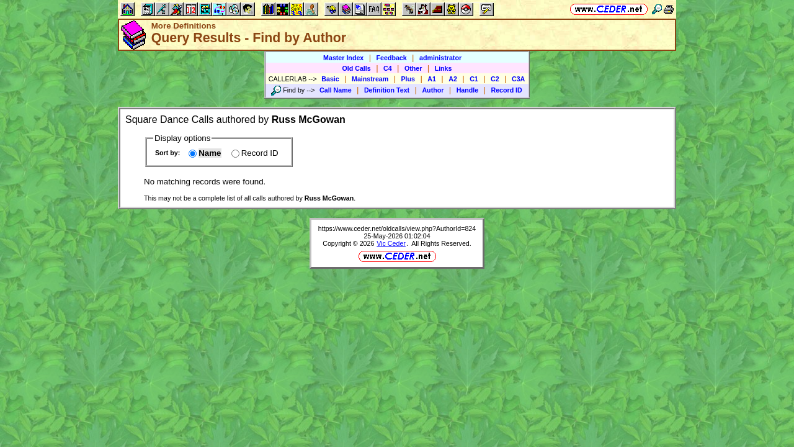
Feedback (392, 57)
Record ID (506, 90)
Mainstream (370, 79)
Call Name (335, 90)
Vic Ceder (391, 243)
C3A (518, 79)
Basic (330, 79)
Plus (408, 79)
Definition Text (386, 90)
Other (413, 68)
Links (443, 68)
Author (433, 90)
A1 (431, 79)
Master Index (343, 57)
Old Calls (356, 68)
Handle (468, 90)
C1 (474, 79)
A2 (452, 79)
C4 (387, 68)
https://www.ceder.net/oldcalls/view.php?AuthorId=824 (397, 228)
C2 (495, 79)
